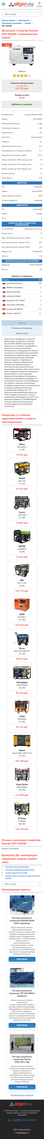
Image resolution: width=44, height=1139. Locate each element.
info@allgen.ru (22, 1132)
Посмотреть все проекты (22, 1095)
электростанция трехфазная (16, 866)
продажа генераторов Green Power (19, 869)
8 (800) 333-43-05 (24, 1120)
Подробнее (22, 959)
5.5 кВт (39, 123)
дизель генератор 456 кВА (16, 872)
